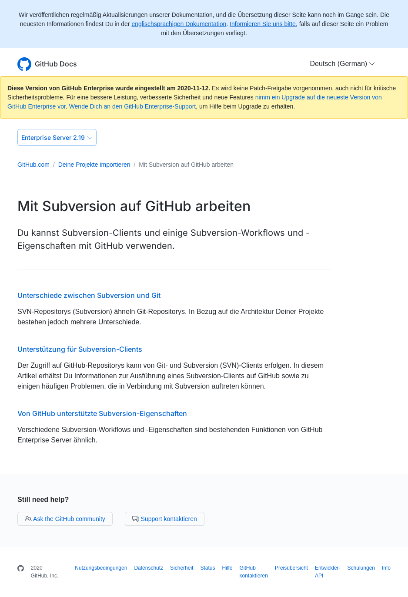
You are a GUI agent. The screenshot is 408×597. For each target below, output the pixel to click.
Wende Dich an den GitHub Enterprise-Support (132, 106)
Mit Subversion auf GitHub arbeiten (186, 164)
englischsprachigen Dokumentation (178, 23)
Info (386, 568)
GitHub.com (33, 164)
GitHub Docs (56, 63)
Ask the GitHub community (65, 518)
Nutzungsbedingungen (101, 568)
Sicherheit (181, 568)
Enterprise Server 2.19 (57, 137)
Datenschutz (148, 568)
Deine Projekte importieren (94, 164)
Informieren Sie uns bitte (263, 23)
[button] (342, 64)
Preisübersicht (291, 568)
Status (207, 568)
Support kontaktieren (164, 518)
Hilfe (227, 568)
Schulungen (361, 568)
